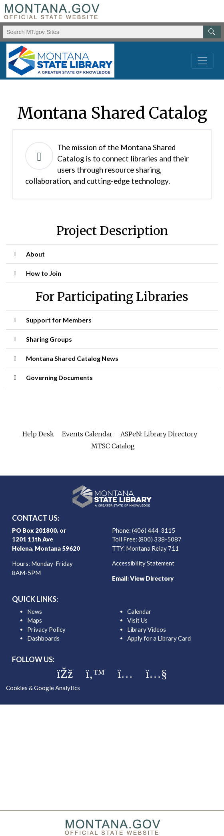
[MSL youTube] (156, 673)
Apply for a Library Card (159, 638)
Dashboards (43, 638)
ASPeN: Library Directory (158, 434)
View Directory (152, 578)
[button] (112, 254)
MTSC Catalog (113, 446)
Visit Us (137, 620)
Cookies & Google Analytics (43, 687)
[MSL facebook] (64, 673)
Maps (34, 620)
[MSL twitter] (95, 673)
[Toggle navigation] (202, 61)
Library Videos (146, 629)
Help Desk (38, 434)
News (34, 611)
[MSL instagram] (125, 673)
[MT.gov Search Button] (212, 32)
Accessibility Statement (143, 563)
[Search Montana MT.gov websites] (112, 32)
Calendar (139, 611)
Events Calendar (87, 434)
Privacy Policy (46, 629)
